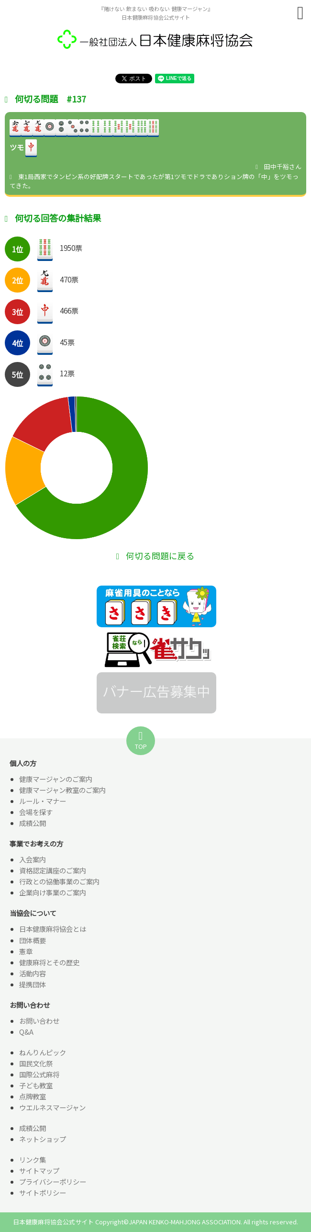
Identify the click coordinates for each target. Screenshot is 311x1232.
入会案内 (32, 859)
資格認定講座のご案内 (52, 870)
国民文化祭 (36, 1063)
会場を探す (36, 812)
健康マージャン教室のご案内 (62, 790)
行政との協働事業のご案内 (59, 881)
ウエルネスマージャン (52, 1107)
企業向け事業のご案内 (52, 892)
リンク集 (32, 1159)
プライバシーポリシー (52, 1181)
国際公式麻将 (39, 1074)
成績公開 (32, 823)
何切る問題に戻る (155, 556)
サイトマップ (39, 1170)
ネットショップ (42, 1139)
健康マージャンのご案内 (55, 779)
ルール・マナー (42, 801)
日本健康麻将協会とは (52, 929)
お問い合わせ (39, 1021)
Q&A (26, 1032)
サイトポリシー (42, 1192)
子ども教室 (36, 1085)
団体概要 (32, 940)
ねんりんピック (42, 1052)
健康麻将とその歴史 (49, 962)
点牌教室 (32, 1096)
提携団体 (32, 984)
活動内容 (32, 973)
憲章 (26, 951)
